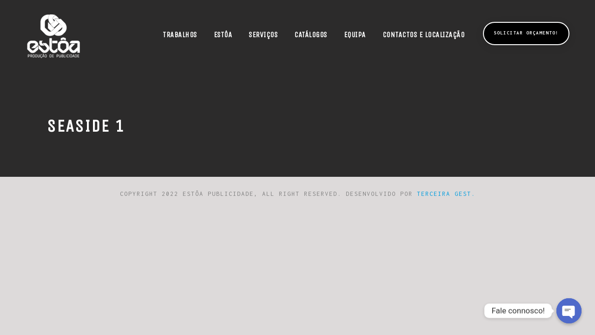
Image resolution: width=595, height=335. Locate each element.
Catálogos (310, 34)
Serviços (263, 34)
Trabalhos (180, 34)
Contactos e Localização (424, 34)
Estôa (223, 34)
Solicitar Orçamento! (526, 32)
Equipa (355, 34)
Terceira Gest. (446, 193)
